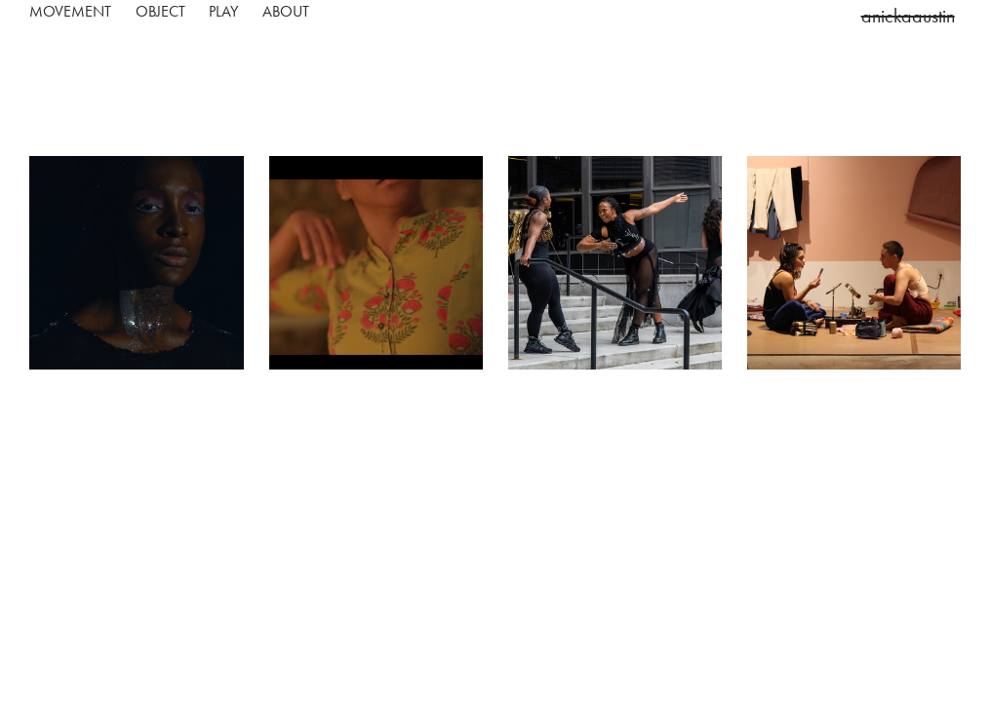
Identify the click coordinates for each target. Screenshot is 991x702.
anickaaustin (908, 15)
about (285, 11)
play (223, 11)
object (160, 11)
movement (70, 11)
